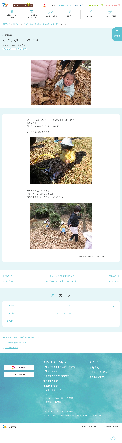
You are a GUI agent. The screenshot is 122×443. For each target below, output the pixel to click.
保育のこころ (51, 371)
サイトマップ (62, 416)
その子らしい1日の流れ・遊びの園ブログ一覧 (41, 24)
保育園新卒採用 (94, 5)
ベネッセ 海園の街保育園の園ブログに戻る (23, 337)
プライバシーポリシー (52, 420)
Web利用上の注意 (71, 420)
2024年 (67, 306)
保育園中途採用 (111, 5)
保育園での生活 (52, 385)
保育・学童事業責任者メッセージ (60, 367)
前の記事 (9, 276)
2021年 (10, 321)
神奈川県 (59, 402)
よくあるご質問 (98, 376)
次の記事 (113, 276)
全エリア (49, 398)
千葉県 (70, 402)
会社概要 (74, 416)
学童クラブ (79, 5)
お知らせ (95, 367)
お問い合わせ (64, 5)
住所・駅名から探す (54, 394)
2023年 (10, 313)
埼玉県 (48, 407)
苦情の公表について (101, 372)
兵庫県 (58, 407)
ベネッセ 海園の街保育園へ (16, 343)
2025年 (10, 306)
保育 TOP (6, 24)
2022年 (67, 313)
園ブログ (16, 24)
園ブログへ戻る (11, 348)
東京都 (48, 402)
